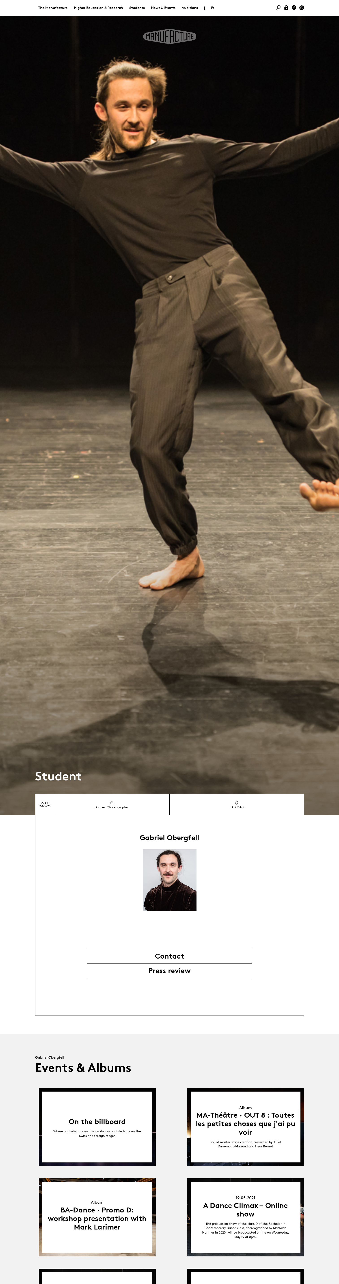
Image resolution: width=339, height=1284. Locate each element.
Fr (212, 8)
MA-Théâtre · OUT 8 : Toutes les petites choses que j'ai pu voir (245, 1124)
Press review (169, 970)
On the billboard (97, 1121)
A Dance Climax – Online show (245, 1209)
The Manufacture (53, 8)
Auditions (190, 8)
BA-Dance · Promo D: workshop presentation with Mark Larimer (97, 1219)
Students (137, 8)
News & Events (163, 8)
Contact (169, 956)
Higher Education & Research (98, 8)
